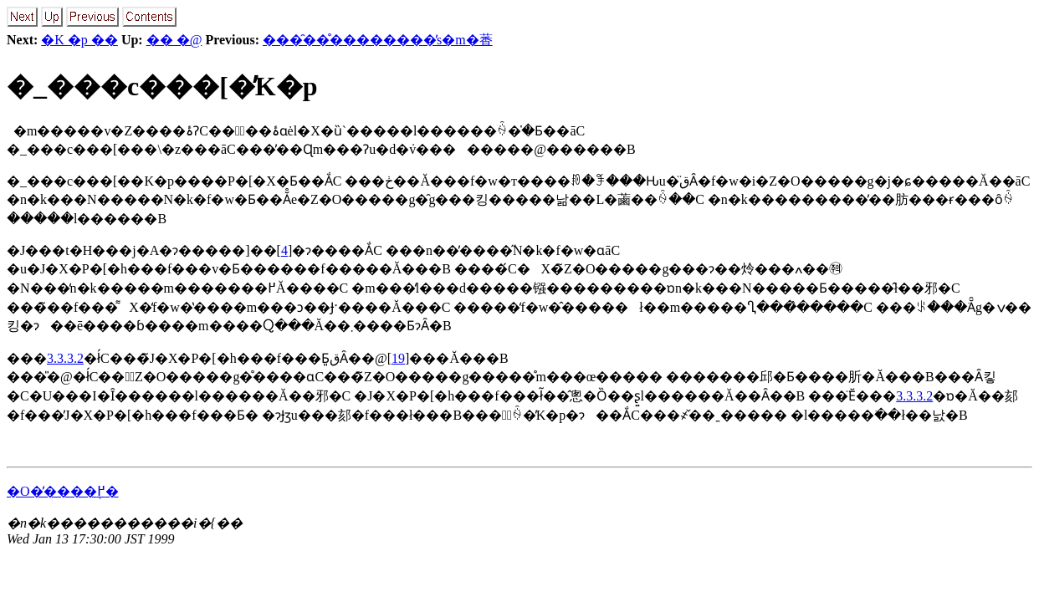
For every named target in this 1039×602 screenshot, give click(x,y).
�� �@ (174, 40)
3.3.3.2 (65, 358)
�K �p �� (79, 40)
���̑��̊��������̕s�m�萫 (378, 40)
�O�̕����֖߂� (63, 491)
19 (398, 358)
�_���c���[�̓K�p (162, 86)
